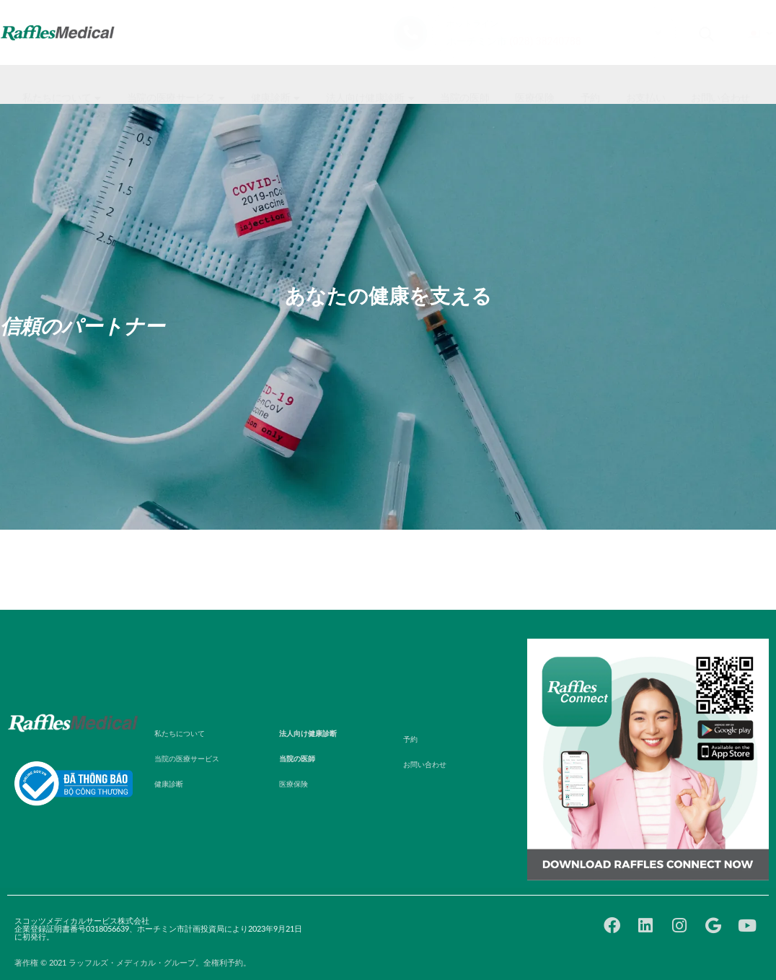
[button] (63, 84)
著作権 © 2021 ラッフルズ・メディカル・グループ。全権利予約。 (132, 963)
